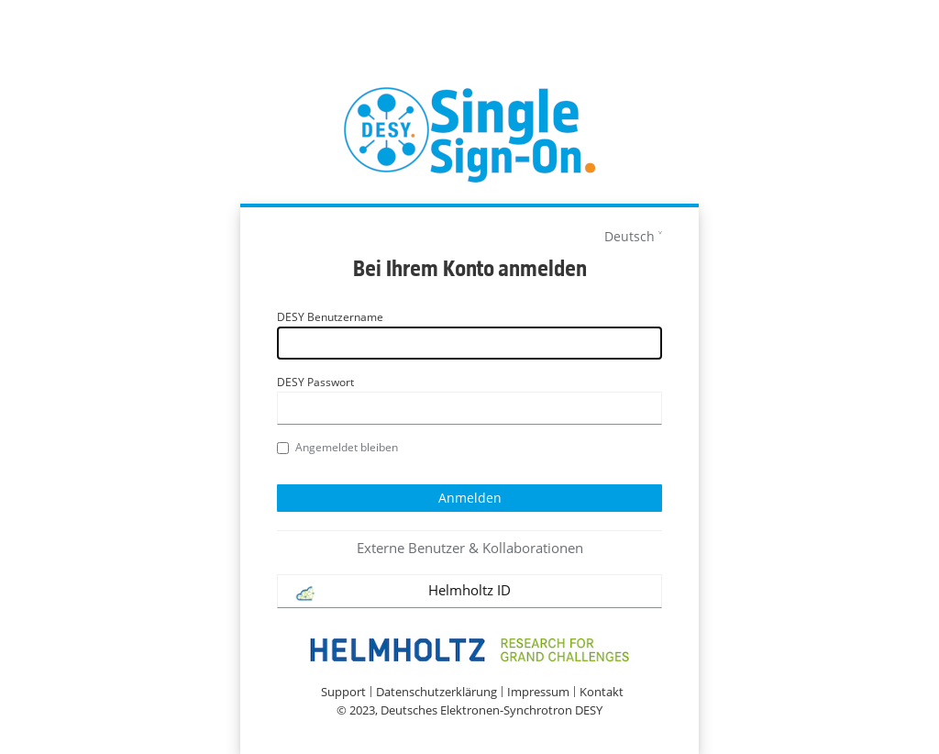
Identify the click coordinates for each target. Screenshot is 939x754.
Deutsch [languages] (629, 236)
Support (343, 692)
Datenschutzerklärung (436, 692)
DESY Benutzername (330, 317)
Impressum (538, 692)
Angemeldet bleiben (337, 447)
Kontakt (602, 692)
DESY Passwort (315, 382)
